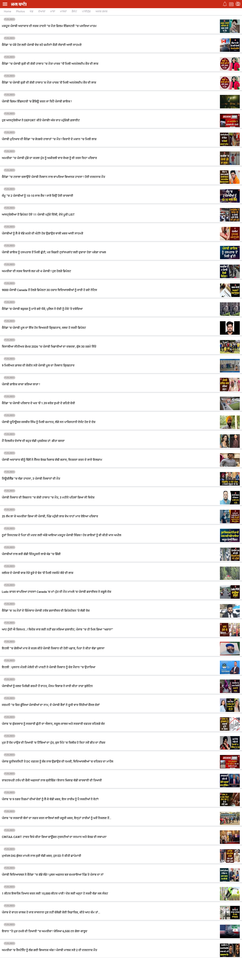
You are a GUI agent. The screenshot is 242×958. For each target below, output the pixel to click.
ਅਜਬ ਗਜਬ (101, 11)
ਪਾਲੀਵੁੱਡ (86, 11)
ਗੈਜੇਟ (74, 11)
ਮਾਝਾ (52, 11)
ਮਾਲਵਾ (63, 11)
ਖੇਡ (31, 11)
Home (7, 11)
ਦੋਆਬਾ (41, 11)
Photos (20, 11)
